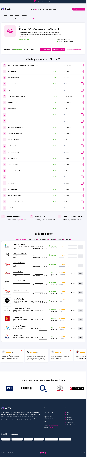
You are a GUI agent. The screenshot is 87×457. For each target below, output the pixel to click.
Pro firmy (68, 414)
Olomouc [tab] (62, 239)
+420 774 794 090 (39, 291)
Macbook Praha (38, 438)
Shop (43, 9)
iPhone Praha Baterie (65, 438)
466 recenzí (61, 338)
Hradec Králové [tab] (44, 239)
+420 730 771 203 (39, 246)
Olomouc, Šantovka (19, 326)
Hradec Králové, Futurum (21, 308)
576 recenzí (61, 311)
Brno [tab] (35, 239)
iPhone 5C (24, 15)
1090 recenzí (62, 320)
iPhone (17, 15)
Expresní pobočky (17, 438)
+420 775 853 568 (39, 264)
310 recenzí (61, 284)
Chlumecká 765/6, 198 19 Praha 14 (21, 291)
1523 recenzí (62, 301)
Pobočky (31, 9)
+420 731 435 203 (39, 273)
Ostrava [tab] (54, 239)
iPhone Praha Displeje (51, 438)
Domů (5, 15)
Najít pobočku (44, 49)
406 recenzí (61, 329)
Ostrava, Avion (18, 317)
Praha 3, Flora (18, 271)
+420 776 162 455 (39, 255)
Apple (11, 15)
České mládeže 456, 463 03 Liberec (21, 337)
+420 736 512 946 (39, 319)
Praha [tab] (29, 239)
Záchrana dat (55, 9)
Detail (80, 246)
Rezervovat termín (58, 49)
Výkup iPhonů (69, 422)
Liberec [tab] (70, 239)
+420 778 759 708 (43, 248)
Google (21, 219)
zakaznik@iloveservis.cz (52, 425)
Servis (38, 9)
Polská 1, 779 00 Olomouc (19, 328)
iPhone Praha (28, 438)
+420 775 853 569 (43, 266)
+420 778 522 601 (39, 310)
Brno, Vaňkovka (18, 299)
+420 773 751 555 (39, 328)
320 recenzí (61, 256)
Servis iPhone (6, 438)
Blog (48, 9)
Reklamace (68, 417)
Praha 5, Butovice (19, 244)
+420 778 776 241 (43, 275)
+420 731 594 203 (39, 301)
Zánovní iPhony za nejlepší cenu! (45, 1)
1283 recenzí (62, 274)
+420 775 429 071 (39, 337)
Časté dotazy (69, 419)
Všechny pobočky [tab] (19, 239)
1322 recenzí (62, 265)
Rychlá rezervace (79, 9)
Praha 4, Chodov (19, 262)
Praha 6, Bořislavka (20, 253)
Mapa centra (72, 246)
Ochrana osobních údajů (79, 452)
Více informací (22, 36)
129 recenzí (61, 293)
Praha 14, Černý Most (20, 290)
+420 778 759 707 (43, 302)
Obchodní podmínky (70, 424)
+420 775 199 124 (39, 282)
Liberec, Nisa (17, 335)
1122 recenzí (62, 247)
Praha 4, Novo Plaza (20, 281)
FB (17, 219)
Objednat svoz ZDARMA (74, 49)
